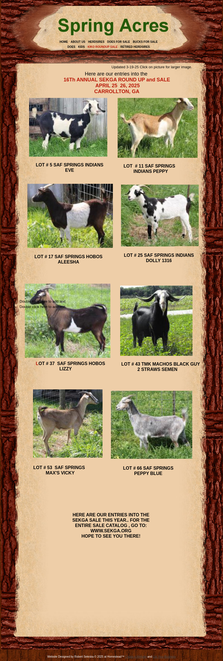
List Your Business (164, 656)
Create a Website (136, 656)
